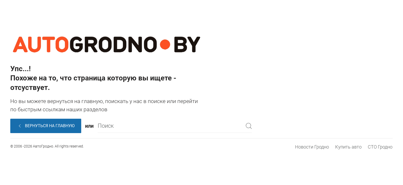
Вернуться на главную (46, 125)
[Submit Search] (249, 126)
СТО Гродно (380, 147)
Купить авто (348, 147)
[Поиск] (175, 126)
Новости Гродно (312, 147)
